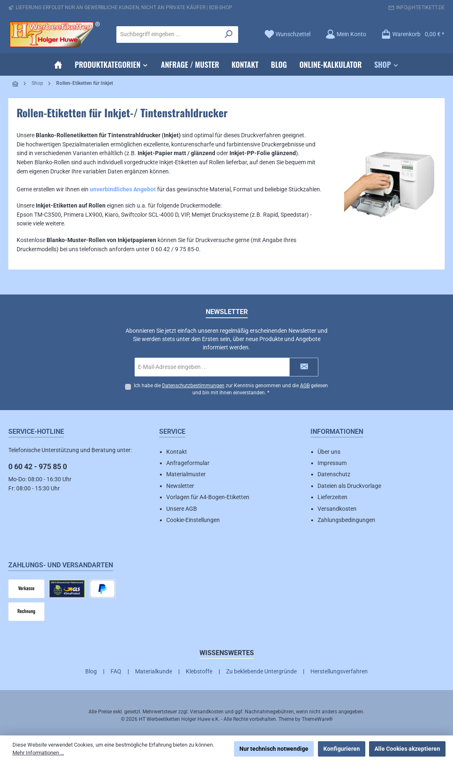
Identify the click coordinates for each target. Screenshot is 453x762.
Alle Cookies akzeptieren (407, 748)
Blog (91, 671)
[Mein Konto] (346, 34)
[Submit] (303, 367)
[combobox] (168, 34)
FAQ (116, 671)
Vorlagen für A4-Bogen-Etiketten (207, 497)
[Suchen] (228, 34)
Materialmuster (186, 474)
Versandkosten (337, 508)
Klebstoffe (199, 671)
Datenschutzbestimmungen (193, 385)
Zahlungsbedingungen (346, 520)
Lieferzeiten (332, 497)
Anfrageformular (187, 463)
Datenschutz (334, 474)
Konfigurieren (341, 748)
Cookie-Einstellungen (193, 520)
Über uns (329, 451)
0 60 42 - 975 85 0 (37, 466)
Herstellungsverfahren (339, 671)
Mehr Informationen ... (38, 753)
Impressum (332, 463)
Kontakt (176, 451)
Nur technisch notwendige (273, 748)
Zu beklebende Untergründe (261, 671)
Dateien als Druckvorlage (349, 485)
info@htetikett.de (420, 7)
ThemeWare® (317, 719)
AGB (305, 385)
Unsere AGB (181, 508)
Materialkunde (153, 671)
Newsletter (180, 485)
